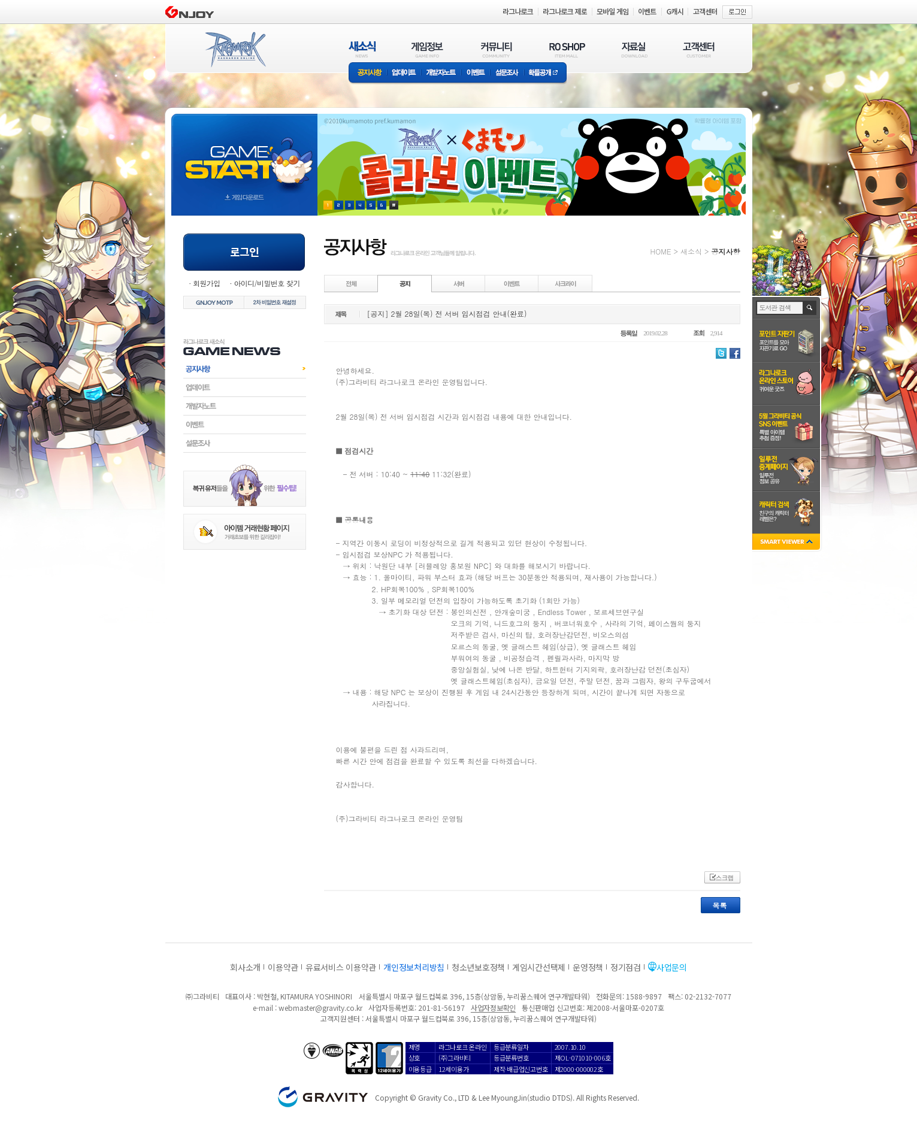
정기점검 (625, 967)
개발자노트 (441, 73)
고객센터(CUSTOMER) (698, 49)
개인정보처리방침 (413, 967)
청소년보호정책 (478, 967)
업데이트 (404, 73)
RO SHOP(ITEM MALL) (567, 49)
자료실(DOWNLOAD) (633, 49)
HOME (660, 251)
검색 (810, 308)
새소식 (691, 251)
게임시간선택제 (538, 967)
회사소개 (245, 967)
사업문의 (671, 967)
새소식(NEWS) (362, 49)
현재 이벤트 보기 (393, 205)
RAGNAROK (235, 50)
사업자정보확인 (493, 1007)
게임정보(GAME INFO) (427, 49)
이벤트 (475, 73)
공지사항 (368, 73)
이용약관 (283, 967)
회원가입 (206, 283)
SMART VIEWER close (787, 543)
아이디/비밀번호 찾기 (266, 283)
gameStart (244, 153)
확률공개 (545, 73)
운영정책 (588, 967)
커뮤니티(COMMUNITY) (497, 49)
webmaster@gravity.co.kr (320, 1007)
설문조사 (507, 73)
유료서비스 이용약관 (340, 967)
